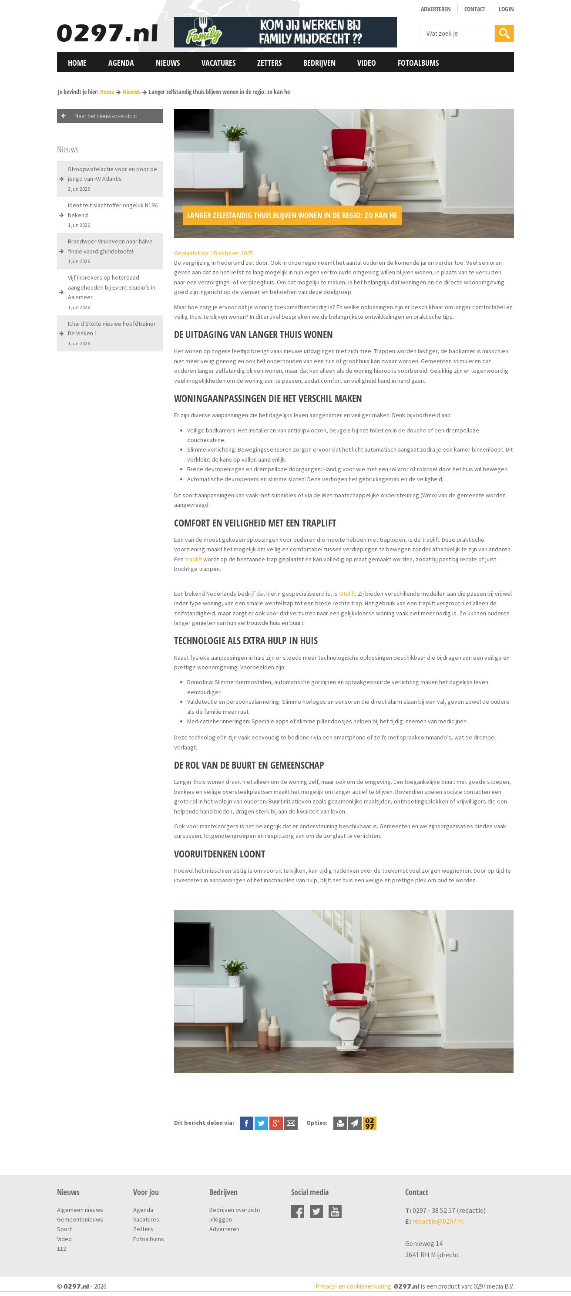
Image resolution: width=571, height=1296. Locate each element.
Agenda (121, 62)
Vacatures (218, 62)
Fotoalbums (418, 62)
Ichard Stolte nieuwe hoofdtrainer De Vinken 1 (112, 333)
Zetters (269, 62)
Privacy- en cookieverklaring (353, 1286)
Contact (474, 9)
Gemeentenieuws (80, 1219)
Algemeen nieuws (80, 1210)
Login (506, 9)
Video (366, 62)
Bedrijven (319, 62)
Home (77, 62)
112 (61, 1248)
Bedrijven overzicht (234, 1210)
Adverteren (436, 9)
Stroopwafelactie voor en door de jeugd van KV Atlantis (112, 178)
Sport (64, 1229)
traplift (193, 559)
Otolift (347, 593)
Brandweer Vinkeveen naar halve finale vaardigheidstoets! (110, 250)
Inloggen (220, 1219)
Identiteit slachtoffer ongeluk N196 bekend (113, 214)
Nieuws (168, 62)
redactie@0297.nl (438, 1221)
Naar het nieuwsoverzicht (105, 116)
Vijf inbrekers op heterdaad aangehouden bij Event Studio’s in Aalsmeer (111, 291)
